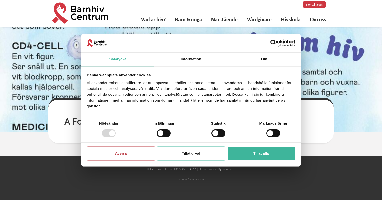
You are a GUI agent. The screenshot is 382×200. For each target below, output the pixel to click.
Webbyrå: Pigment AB (191, 179)
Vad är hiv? (153, 19)
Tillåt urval (191, 153)
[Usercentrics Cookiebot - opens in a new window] (274, 43)
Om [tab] (264, 59)
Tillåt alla (261, 153)
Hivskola (291, 19)
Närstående (224, 19)
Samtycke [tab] (118, 59)
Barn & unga (188, 19)
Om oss (318, 19)
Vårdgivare (259, 19)
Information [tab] (191, 59)
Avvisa (121, 153)
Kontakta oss (314, 4)
